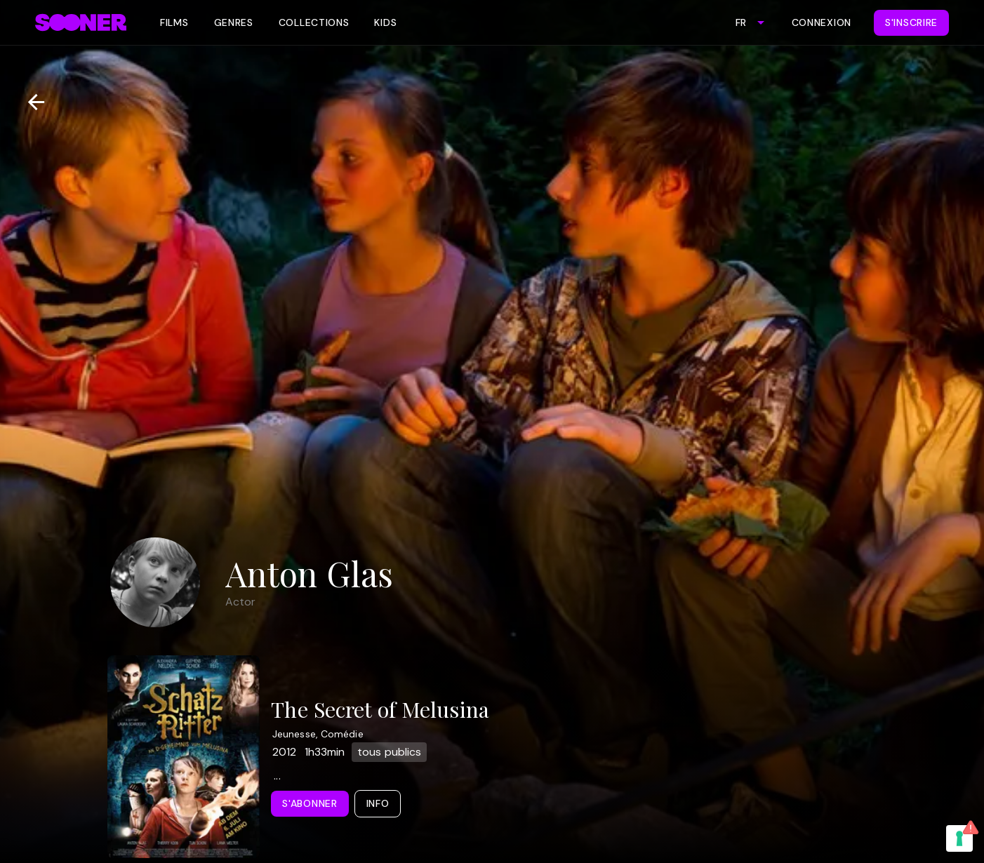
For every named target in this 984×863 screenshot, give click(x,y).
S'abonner (309, 803)
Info (378, 803)
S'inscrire (911, 22)
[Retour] (30, 102)
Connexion (821, 22)
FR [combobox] (741, 22)
